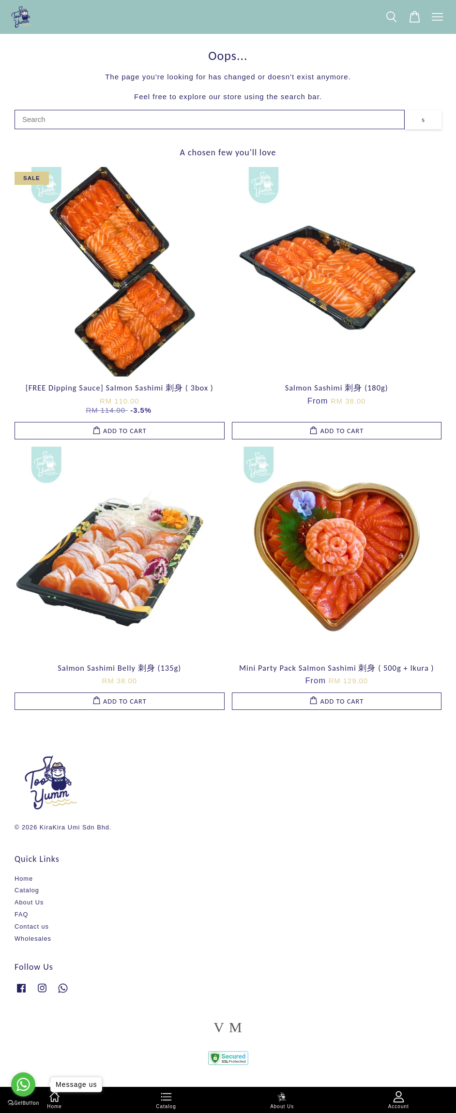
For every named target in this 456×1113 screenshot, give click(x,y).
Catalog (27, 890)
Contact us (32, 926)
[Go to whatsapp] (23, 1084)
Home (24, 878)
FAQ (22, 914)
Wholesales (33, 938)
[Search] (210, 119)
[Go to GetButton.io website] (23, 1103)
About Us (29, 902)
